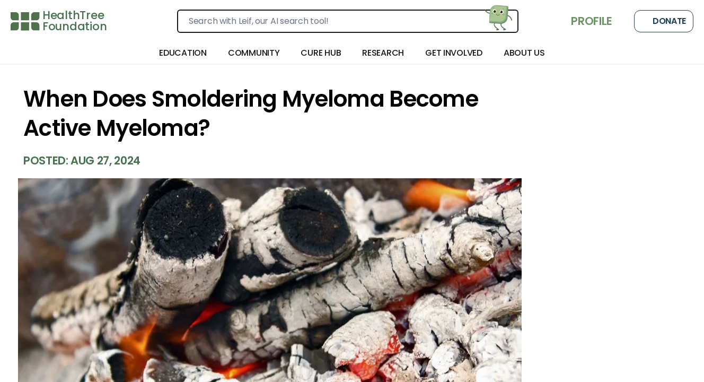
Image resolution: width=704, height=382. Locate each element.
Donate (663, 21)
